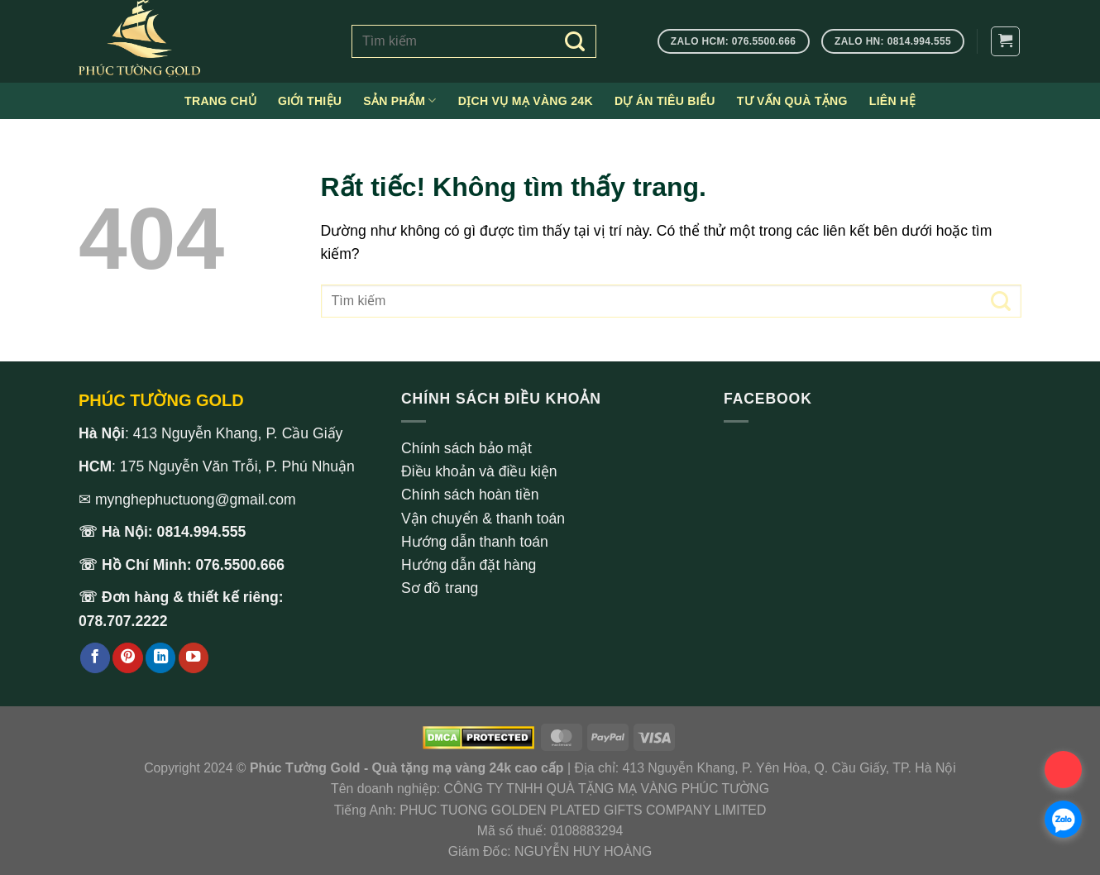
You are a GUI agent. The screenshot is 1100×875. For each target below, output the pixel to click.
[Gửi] (575, 41)
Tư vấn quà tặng (792, 101)
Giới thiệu (310, 101)
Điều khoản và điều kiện (479, 471)
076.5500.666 (240, 565)
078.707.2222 (123, 621)
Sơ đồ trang (439, 588)
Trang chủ (220, 101)
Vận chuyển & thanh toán (483, 518)
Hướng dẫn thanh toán (474, 541)
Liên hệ (892, 101)
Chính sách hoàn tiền (470, 494)
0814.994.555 (201, 532)
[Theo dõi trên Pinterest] (127, 658)
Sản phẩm (400, 100)
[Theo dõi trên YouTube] (193, 658)
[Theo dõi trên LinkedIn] (160, 658)
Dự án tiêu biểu (665, 101)
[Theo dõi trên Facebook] (95, 658)
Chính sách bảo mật (466, 448)
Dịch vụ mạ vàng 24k (525, 101)
